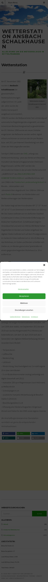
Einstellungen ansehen (24, 310)
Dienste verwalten (23, 289)
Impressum (34, 317)
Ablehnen (24, 303)
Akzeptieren (24, 296)
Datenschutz (26, 317)
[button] (44, 265)
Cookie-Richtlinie (15, 317)
